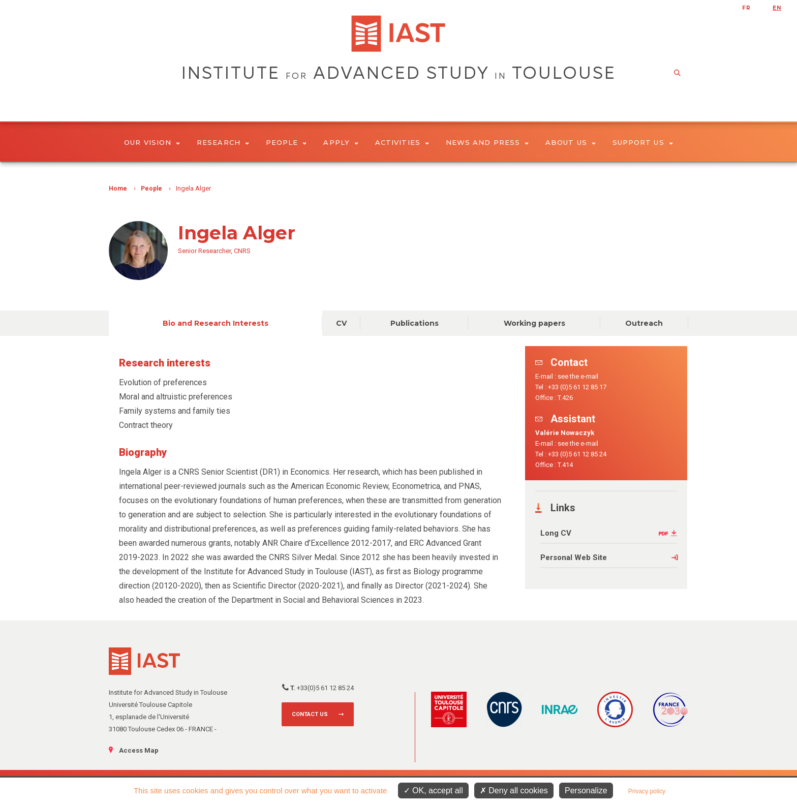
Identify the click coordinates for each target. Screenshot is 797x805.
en (777, 8)
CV (341, 323)
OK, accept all (433, 790)
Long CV (555, 533)
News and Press (487, 142)
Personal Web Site (573, 557)
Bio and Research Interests (215, 323)
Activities (402, 142)
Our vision (152, 142)
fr (746, 8)
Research (223, 142)
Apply (340, 142)
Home (118, 188)
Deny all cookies (514, 790)
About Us (570, 142)
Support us (642, 142)
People (286, 142)
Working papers (534, 323)
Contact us (310, 714)
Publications (414, 323)
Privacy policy (646, 791)
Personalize (586, 790)
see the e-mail (578, 376)
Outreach (644, 323)
